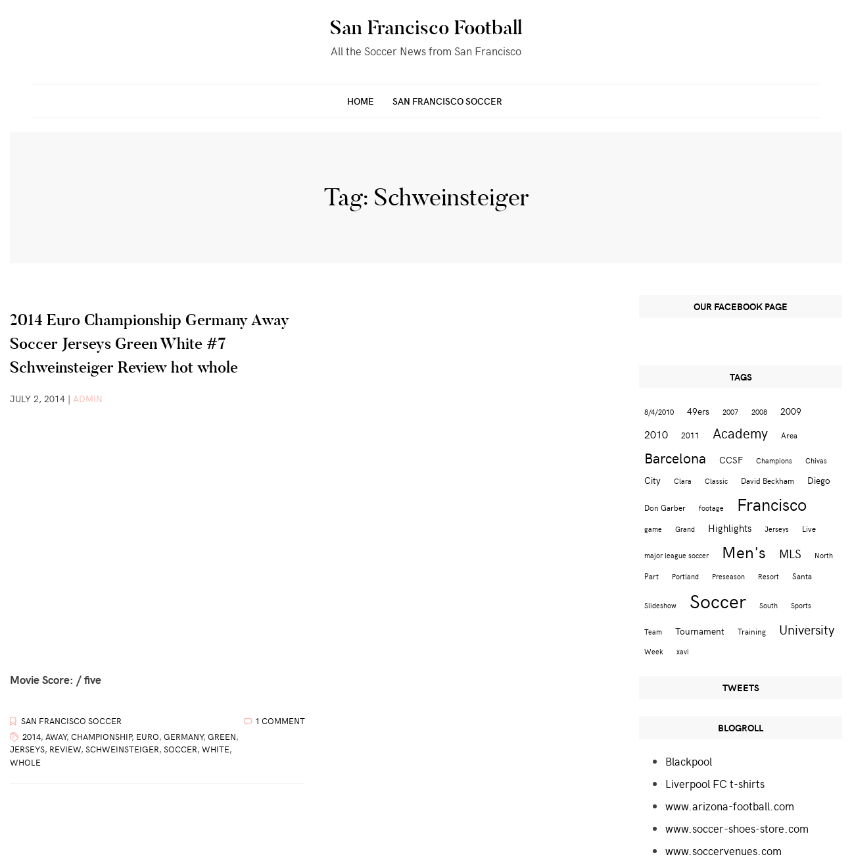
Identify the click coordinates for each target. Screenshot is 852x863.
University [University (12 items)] (807, 629)
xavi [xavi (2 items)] (682, 651)
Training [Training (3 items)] (752, 631)
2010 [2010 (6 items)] (656, 434)
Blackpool (688, 761)
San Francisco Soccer (447, 101)
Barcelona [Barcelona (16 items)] (675, 457)
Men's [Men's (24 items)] (744, 551)
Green (222, 737)
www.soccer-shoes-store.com (737, 828)
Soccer (180, 749)
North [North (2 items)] (824, 555)
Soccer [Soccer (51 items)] (718, 600)
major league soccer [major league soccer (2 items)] (676, 555)
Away (55, 737)
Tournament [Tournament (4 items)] (699, 631)
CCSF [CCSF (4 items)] (731, 460)
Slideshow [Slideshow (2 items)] (660, 605)
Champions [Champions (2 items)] (774, 460)
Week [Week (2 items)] (653, 651)
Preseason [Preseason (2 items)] (728, 576)
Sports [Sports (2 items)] (801, 605)
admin (88, 398)
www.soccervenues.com (723, 850)
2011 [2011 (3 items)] (690, 434)
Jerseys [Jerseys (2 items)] (777, 529)
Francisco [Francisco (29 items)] (772, 503)
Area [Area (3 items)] (789, 434)
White (215, 749)
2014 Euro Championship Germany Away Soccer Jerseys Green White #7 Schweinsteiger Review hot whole (149, 343)
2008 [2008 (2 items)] (759, 412)
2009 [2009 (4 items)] (790, 411)
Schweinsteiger (122, 749)
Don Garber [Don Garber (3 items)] (665, 507)
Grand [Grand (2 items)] (685, 529)
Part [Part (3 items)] (651, 575)
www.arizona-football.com (729, 806)
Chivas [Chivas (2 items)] (816, 460)
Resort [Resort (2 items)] (768, 576)
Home (360, 101)
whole (25, 762)
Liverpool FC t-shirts (715, 783)
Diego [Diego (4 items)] (818, 480)
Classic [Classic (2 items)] (716, 481)
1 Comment (280, 721)
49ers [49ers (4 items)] (698, 411)
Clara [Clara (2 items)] (683, 481)
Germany (183, 737)
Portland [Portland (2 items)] (685, 576)
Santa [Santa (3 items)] (802, 575)
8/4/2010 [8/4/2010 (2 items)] (659, 412)
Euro (147, 737)
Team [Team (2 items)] (653, 632)
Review (65, 749)
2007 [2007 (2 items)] (730, 412)
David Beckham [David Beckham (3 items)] (767, 480)
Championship (101, 737)
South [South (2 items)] (768, 605)
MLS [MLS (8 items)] (790, 554)
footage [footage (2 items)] (711, 508)
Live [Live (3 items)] (809, 528)
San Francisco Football (426, 27)
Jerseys (27, 749)
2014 (31, 737)
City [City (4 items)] (652, 480)
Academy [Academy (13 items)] (740, 432)
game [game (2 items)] (653, 529)
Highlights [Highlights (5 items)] (729, 528)
